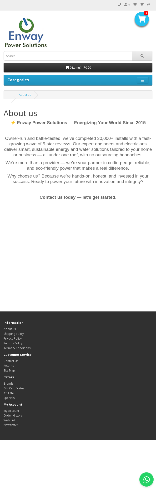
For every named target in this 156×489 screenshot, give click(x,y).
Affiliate (9, 393)
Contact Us (11, 361)
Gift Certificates (14, 388)
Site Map (9, 370)
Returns (9, 366)
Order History (13, 415)
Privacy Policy (13, 338)
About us (25, 95)
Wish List (9, 420)
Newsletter (11, 425)
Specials (9, 398)
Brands (8, 384)
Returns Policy (13, 343)
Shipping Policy (14, 334)
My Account (11, 411)
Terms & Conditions (17, 348)
